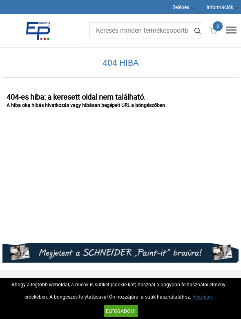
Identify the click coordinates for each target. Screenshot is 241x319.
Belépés (180, 7)
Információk (220, 7)
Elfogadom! (121, 311)
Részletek (202, 296)
